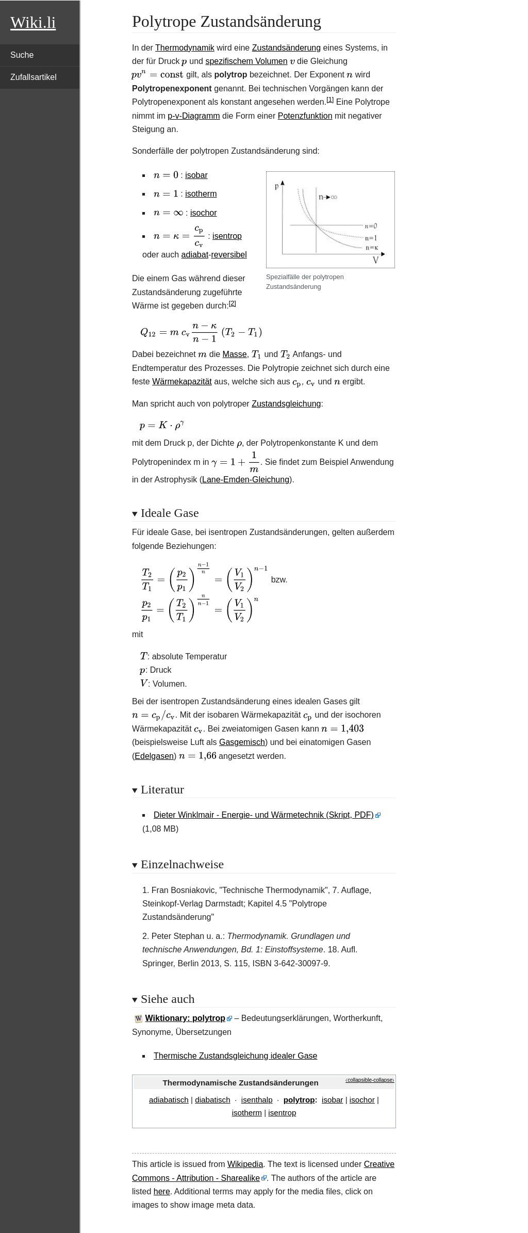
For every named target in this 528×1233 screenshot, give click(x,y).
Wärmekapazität (182, 381)
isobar (196, 175)
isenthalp (257, 1099)
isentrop (227, 236)
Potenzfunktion (305, 115)
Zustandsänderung (286, 47)
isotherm (201, 193)
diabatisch (212, 1099)
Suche (22, 55)
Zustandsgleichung (286, 403)
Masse (235, 354)
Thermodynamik (184, 47)
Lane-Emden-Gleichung (245, 479)
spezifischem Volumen (246, 61)
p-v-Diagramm (194, 115)
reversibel (228, 254)
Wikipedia (245, 1164)
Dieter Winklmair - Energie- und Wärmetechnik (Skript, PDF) (264, 814)
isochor (203, 212)
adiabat (195, 254)
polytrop (299, 1099)
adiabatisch (169, 1099)
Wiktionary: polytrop (185, 1018)
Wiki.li (33, 22)
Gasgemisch (242, 742)
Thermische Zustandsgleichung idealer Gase (236, 1055)
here (162, 1191)
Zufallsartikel (33, 77)
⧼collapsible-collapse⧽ (369, 1080)
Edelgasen (154, 756)
